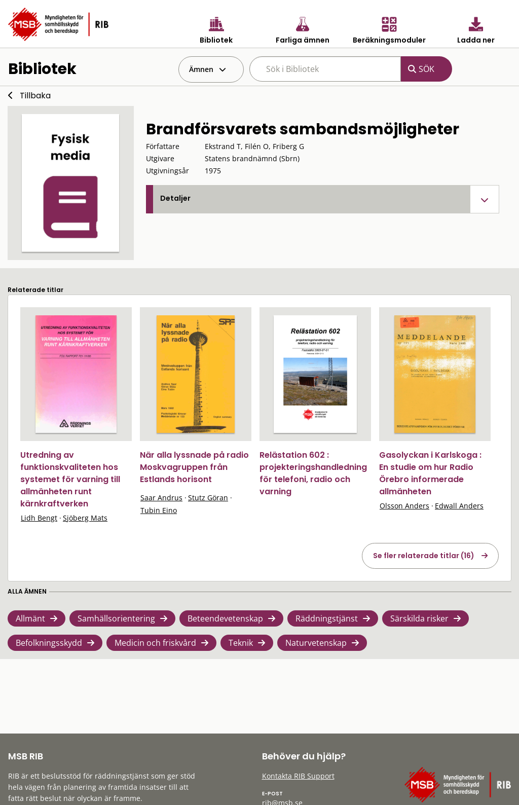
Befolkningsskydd (49, 642)
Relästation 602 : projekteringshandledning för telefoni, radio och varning (313, 473)
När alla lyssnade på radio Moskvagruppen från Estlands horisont (194, 467)
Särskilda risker (419, 618)
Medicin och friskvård (155, 642)
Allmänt (30, 618)
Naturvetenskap (316, 642)
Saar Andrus (161, 497)
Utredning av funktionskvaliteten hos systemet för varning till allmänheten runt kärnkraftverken (70, 479)
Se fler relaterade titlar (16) (423, 556)
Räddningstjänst (326, 618)
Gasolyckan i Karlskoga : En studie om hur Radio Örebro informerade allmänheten (430, 473)
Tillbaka (35, 95)
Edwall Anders (459, 505)
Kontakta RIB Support (298, 776)
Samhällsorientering (116, 618)
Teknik (241, 642)
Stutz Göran (208, 497)
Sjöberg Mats (85, 518)
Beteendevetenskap (225, 618)
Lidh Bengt (39, 518)
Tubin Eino (158, 510)
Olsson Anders (404, 505)
